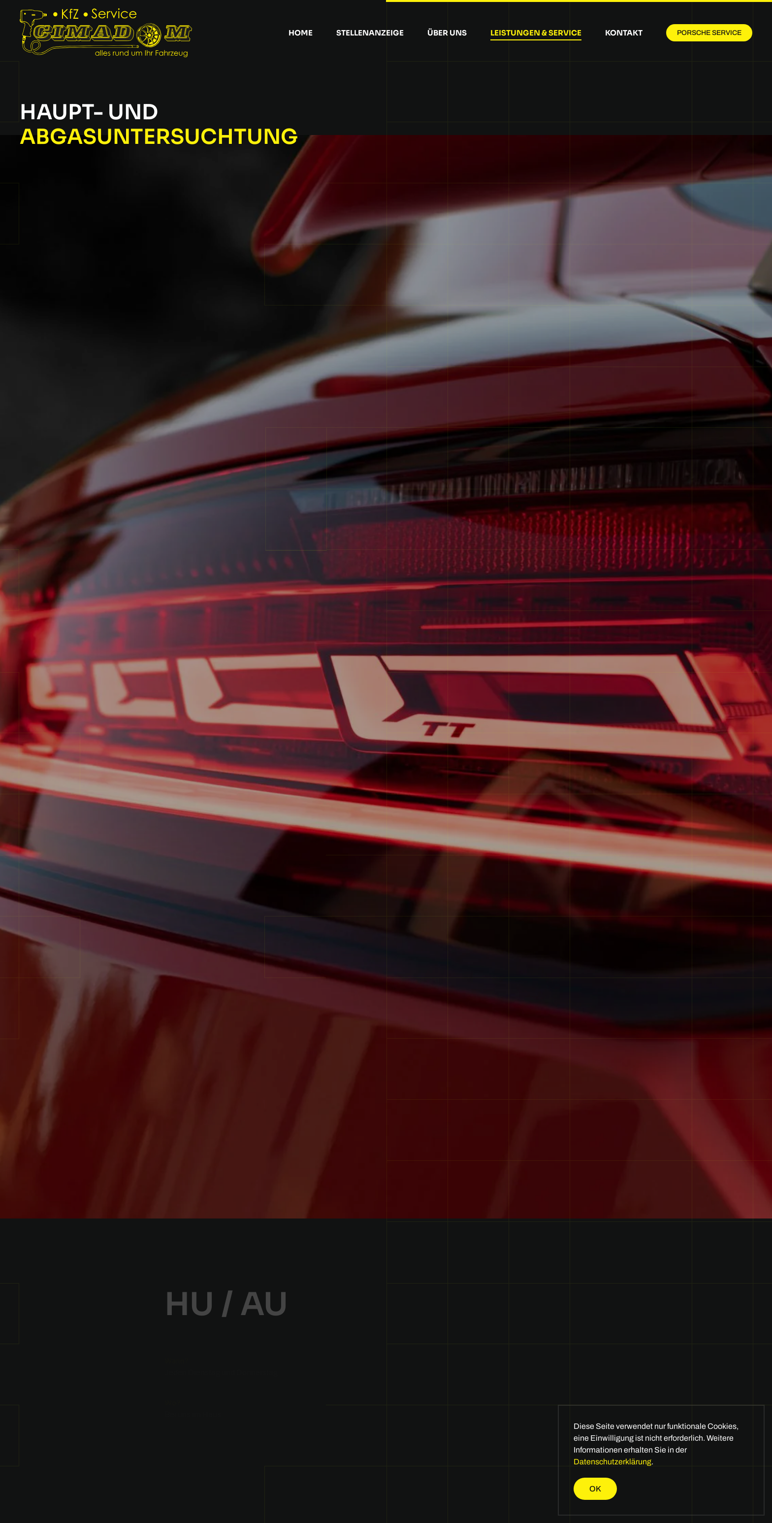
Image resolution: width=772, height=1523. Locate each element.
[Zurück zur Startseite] (106, 32)
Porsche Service (709, 32)
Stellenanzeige (370, 32)
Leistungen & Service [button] (535, 32)
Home (301, 32)
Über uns (447, 32)
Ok (595, 1489)
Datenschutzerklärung (612, 1461)
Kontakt (624, 32)
